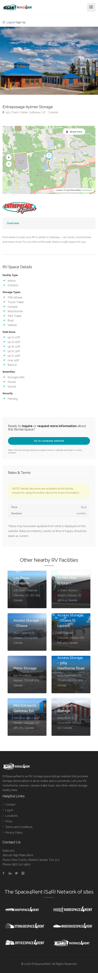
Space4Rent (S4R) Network (45, 892)
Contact (10, 804)
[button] (9, 157)
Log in (9, 810)
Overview (13, 223)
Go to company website (49, 440)
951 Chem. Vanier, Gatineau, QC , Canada (30, 112)
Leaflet (59, 190)
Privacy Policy (14, 832)
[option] (49, 61)
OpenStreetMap (73, 190)
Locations (11, 815)
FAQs (8, 821)
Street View (76, 131)
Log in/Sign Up (14, 22)
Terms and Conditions (19, 827)
